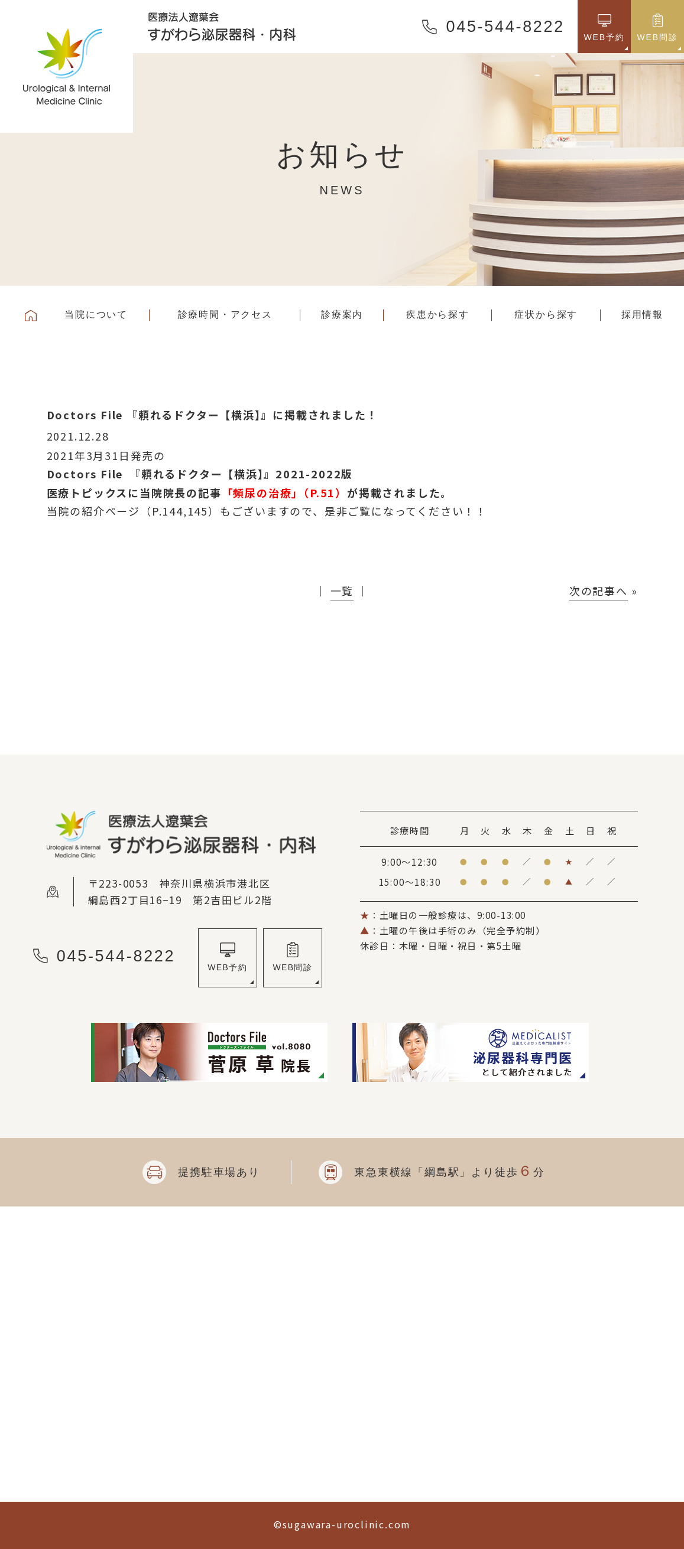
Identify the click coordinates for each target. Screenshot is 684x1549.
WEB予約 (227, 967)
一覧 (342, 590)
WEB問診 (292, 967)
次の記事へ (598, 590)
